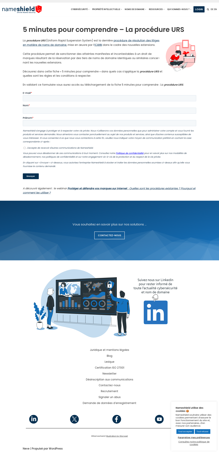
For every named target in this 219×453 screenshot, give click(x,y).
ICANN (99, 45)
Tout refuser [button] (203, 431)
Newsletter (109, 374)
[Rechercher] (208, 9)
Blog (109, 356)
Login (199, 9)
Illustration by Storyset (117, 436)
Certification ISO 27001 (109, 368)
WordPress (56, 449)
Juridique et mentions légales (109, 350)
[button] (88, 9)
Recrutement (109, 391)
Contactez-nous (109, 386)
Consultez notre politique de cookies (194, 443)
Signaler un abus (110, 397)
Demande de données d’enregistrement (109, 403)
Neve (26, 449)
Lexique (109, 362)
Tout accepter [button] (185, 431)
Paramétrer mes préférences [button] (194, 437)
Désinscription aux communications (109, 380)
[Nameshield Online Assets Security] (22, 9)
